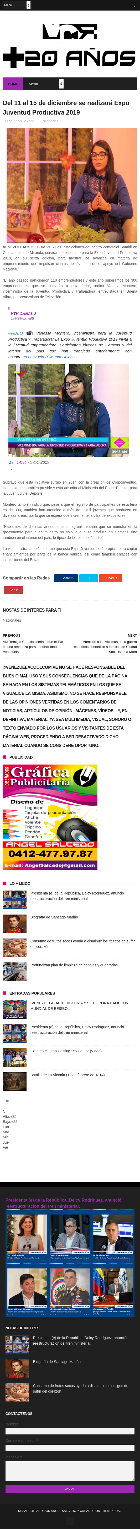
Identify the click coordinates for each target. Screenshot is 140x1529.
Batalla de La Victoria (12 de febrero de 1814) (67, 1075)
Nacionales (50, 122)
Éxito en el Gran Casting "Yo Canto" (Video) (66, 1051)
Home (13, 84)
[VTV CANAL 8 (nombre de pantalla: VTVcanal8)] (25, 316)
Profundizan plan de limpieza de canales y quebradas (74, 965)
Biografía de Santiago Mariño (54, 918)
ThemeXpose (111, 1511)
